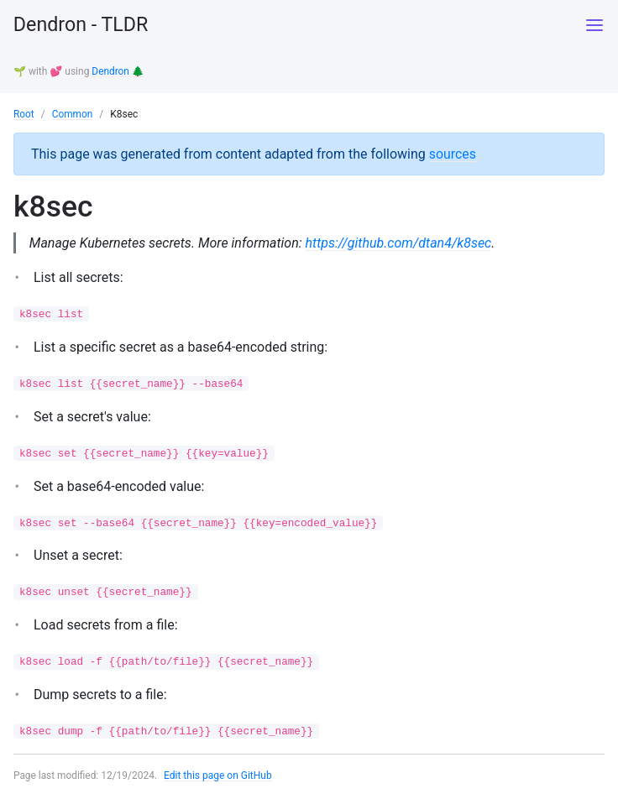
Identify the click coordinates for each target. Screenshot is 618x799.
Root (23, 113)
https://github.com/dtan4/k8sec (399, 242)
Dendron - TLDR (83, 25)
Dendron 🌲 (118, 71)
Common (72, 113)
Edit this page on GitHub (219, 777)
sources (453, 152)
